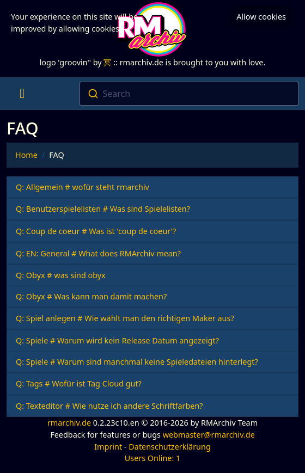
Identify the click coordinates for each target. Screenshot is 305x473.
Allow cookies (261, 16)
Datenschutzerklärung (169, 446)
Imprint (108, 446)
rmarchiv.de (69, 422)
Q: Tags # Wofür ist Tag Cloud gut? (79, 383)
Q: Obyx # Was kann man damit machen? (91, 296)
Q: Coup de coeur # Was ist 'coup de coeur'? (96, 231)
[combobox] (189, 94)
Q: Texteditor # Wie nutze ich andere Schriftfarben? (109, 406)
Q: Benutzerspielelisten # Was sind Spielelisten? (103, 209)
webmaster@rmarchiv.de (209, 434)
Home (26, 155)
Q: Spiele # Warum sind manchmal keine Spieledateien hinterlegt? (137, 362)
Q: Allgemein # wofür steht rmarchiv (82, 187)
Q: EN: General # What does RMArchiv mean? (98, 253)
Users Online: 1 (153, 458)
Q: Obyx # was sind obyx (61, 275)
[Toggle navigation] (22, 93)
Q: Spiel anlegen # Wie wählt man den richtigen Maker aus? (125, 318)
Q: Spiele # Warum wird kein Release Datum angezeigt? (117, 340)
